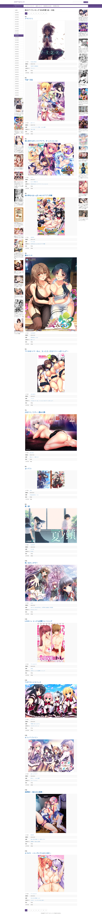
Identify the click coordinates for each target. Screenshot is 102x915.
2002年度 (17, 67)
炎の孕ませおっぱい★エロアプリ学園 (38, 195)
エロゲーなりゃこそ (19, 2)
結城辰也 (47, 607)
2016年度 (17, 35)
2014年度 (17, 40)
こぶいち (32, 127)
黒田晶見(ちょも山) (34, 337)
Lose (31, 490)
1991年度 (17, 92)
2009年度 (17, 51)
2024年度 (17, 17)
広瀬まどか (36, 181)
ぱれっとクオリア (34, 773)
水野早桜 (43, 607)
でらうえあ (33, 241)
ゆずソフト (33, 122)
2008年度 (17, 53)
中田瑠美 (51, 607)
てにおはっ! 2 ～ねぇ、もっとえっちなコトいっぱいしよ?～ (46, 351)
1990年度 (17, 95)
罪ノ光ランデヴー (31, 563)
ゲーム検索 (86, 2)
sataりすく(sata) (34, 607)
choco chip (33, 898)
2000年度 (17, 72)
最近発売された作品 (47, 6)
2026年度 (17, 12)
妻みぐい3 (28, 255)
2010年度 (17, 49)
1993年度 (17, 88)
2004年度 (17, 63)
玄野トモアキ (42, 839)
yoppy (32, 668)
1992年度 (17, 90)
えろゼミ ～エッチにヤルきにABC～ (38, 853)
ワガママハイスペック (33, 682)
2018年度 (17, 30)
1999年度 (17, 74)
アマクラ (32, 398)
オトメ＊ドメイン (31, 737)
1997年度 (17, 79)
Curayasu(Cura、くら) (34, 494)
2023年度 (17, 19)
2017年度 (17, 33)
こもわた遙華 (42, 127)
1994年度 (17, 85)
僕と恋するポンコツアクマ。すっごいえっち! (41, 141)
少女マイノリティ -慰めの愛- (35, 412)
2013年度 (17, 42)
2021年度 (17, 24)
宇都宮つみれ (33, 723)
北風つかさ (36, 457)
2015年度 (17, 37)
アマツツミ (29, 18)
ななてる (38, 723)
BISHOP (32, 834)
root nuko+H (33, 394)
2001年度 (17, 69)
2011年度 (17, 46)
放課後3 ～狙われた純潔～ (34, 792)
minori (32, 603)
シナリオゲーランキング (29, 6)
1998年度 (17, 76)
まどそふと (33, 719)
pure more (32, 452)
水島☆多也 (33, 839)
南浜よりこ (32, 457)
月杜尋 (32, 66)
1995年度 (17, 83)
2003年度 (17, 65)
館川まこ (32, 778)
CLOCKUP (33, 544)
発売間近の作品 (56, 6)
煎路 (39, 127)
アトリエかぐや (34, 664)
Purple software (33, 61)
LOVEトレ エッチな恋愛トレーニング (38, 621)
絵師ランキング (39, 6)
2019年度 (17, 28)
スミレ (32, 177)
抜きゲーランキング (19, 6)
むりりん (36, 127)
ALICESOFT (33, 333)
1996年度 (17, 81)
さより (32, 181)
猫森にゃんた (37, 898)
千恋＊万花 (29, 80)
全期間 (16, 10)
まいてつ (28, 468)
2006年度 (17, 58)
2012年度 (17, 44)
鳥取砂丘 (36, 66)
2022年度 (17, 21)
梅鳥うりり (37, 839)
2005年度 (17, 60)
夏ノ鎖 (27, 506)
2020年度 (17, 26)
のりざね (32, 549)
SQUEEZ (32, 237)
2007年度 (17, 56)
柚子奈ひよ (39, 607)
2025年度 (17, 14)
